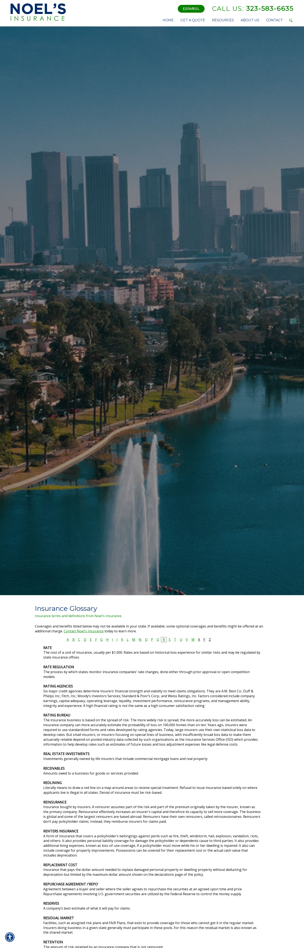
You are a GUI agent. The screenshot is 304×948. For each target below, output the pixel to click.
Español (191, 9)
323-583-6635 (252, 8)
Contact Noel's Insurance (84, 631)
